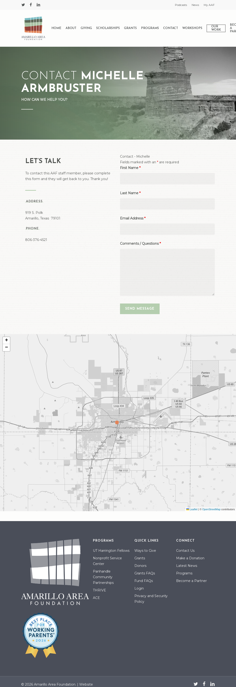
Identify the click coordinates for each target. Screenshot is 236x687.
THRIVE (99, 590)
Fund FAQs (143, 581)
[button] (118, 422)
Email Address (132, 218)
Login (139, 588)
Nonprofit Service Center (107, 561)
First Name (130, 168)
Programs (184, 573)
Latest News (186, 566)
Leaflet (192, 509)
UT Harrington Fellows (111, 550)
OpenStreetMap (211, 509)
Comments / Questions (140, 243)
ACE (96, 598)
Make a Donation (190, 558)
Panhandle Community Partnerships (103, 577)
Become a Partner (191, 581)
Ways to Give (145, 550)
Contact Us (185, 550)
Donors (140, 566)
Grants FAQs (144, 573)
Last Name (130, 193)
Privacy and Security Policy (151, 599)
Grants (139, 558)
